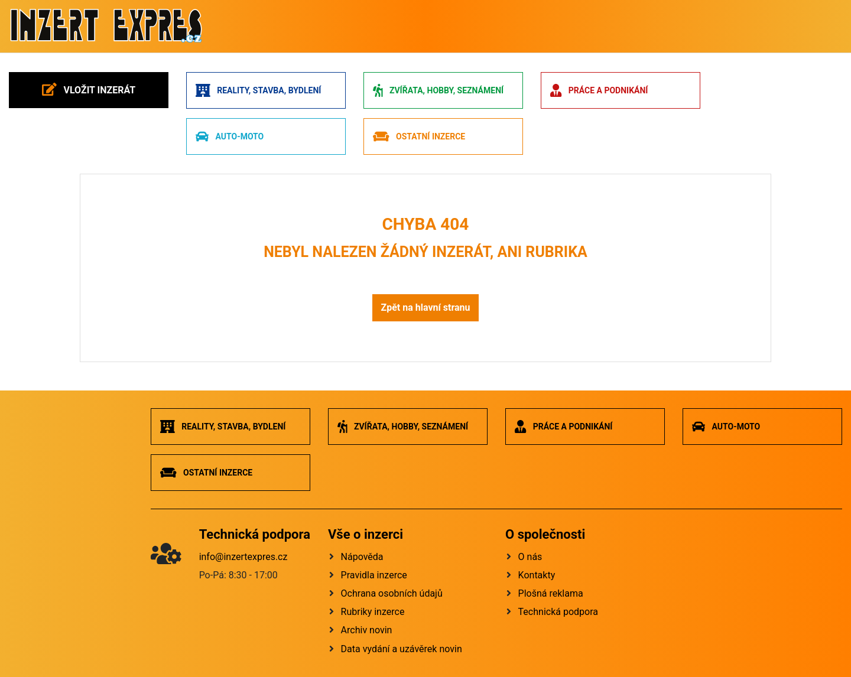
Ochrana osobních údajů (392, 593)
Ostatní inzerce (419, 136)
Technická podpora (558, 611)
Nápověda (362, 556)
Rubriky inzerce (373, 611)
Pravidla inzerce (374, 575)
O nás (530, 556)
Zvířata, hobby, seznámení (438, 90)
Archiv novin (366, 630)
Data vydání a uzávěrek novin (401, 649)
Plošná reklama (550, 593)
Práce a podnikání (599, 90)
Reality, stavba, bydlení (258, 90)
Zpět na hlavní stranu (425, 307)
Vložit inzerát (88, 89)
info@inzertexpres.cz (243, 556)
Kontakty (537, 575)
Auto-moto (230, 136)
